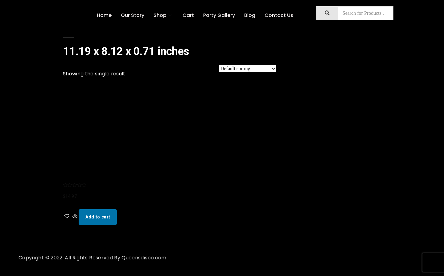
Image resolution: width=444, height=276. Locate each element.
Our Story (132, 15)
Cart (188, 15)
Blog (249, 15)
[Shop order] (247, 68)
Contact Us (279, 15)
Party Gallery (219, 15)
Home (104, 15)
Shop (163, 15)
